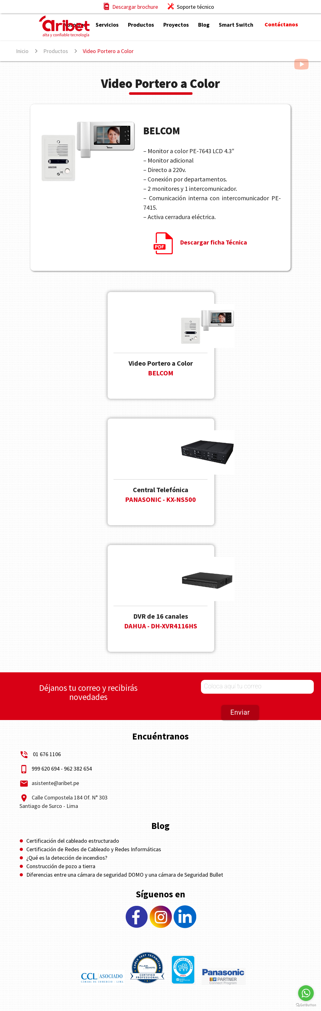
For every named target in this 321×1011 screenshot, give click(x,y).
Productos (141, 24)
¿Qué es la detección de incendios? (66, 857)
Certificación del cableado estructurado (72, 840)
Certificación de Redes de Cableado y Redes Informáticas (93, 849)
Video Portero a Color (108, 51)
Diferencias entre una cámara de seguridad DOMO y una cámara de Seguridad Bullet (124, 874)
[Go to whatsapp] (306, 993)
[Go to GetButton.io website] (306, 1005)
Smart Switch (236, 24)
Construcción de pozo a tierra (60, 866)
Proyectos (176, 24)
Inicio (22, 51)
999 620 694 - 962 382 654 (55, 768)
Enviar (240, 712)
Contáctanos (281, 24)
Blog (203, 24)
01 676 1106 (47, 754)
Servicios (107, 24)
